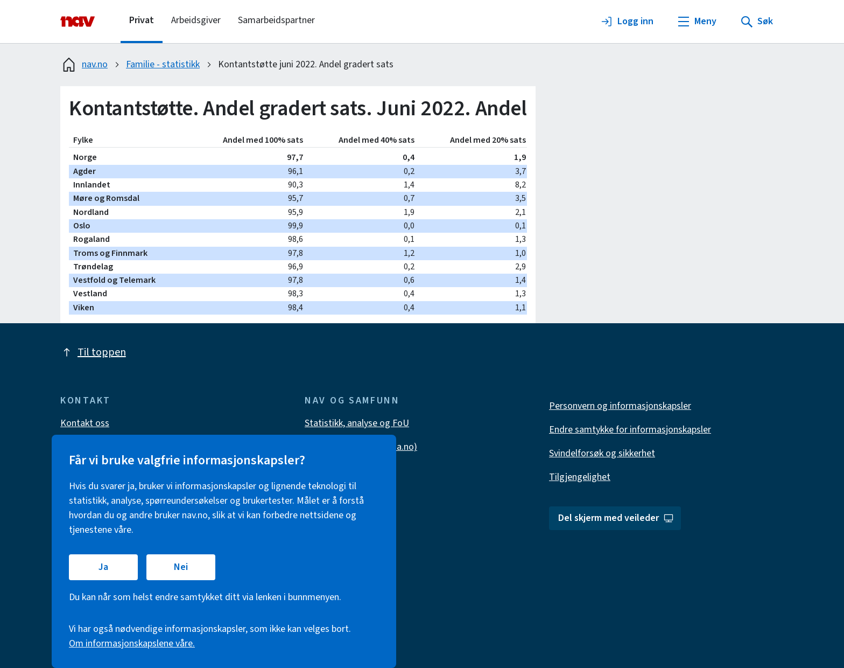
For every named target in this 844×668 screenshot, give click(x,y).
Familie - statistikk (163, 64)
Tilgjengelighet (579, 477)
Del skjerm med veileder (616, 518)
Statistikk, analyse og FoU (357, 423)
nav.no (84, 64)
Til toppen (93, 352)
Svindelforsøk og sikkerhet (602, 453)
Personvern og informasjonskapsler (620, 406)
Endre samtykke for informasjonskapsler (630, 429)
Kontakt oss (84, 423)
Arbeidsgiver (196, 20)
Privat (141, 20)
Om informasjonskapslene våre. (132, 643)
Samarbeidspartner (276, 20)
